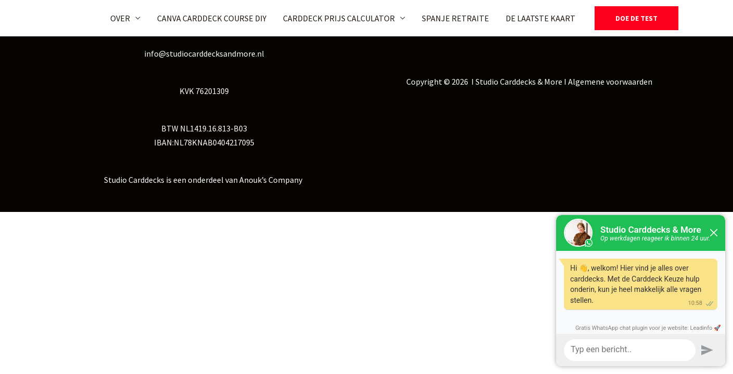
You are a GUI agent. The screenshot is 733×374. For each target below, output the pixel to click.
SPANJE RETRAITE (455, 18)
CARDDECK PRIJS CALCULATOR (339, 18)
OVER (120, 18)
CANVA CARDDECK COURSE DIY (211, 18)
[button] (636, 18)
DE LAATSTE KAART (540, 18)
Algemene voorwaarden (610, 81)
